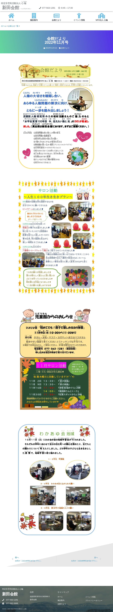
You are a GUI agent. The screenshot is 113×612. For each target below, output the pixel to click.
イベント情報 (79, 20)
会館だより (56, 20)
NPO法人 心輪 (102, 20)
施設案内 (34, 20)
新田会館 (16, 7)
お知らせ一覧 (13, 26)
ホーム (11, 20)
